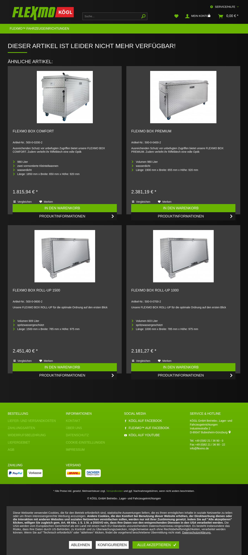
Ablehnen (80, 545)
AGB (11, 449)
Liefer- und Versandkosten (32, 420)
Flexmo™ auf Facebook (146, 428)
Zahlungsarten (21, 428)
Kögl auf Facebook (143, 420)
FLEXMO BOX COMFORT (33, 131)
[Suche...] (114, 16)
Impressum (75, 449)
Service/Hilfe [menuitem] (223, 6)
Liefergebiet (19, 442)
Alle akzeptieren (154, 545)
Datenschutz (77, 435)
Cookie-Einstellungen (85, 442)
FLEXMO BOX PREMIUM (151, 131)
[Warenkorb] (228, 16)
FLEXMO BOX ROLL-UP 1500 (36, 290)
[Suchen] (143, 16)
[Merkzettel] (176, 16)
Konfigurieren (112, 545)
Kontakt (73, 420)
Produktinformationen (77, 215)
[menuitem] (114, 16)
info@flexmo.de (199, 448)
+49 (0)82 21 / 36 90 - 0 (209, 440)
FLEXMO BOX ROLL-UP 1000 (155, 290)
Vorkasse (35, 473)
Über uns (74, 428)
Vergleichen (22, 201)
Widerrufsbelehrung (27, 435)
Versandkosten (114, 491)
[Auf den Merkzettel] (46, 201)
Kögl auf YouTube (142, 435)
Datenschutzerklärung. (196, 532)
